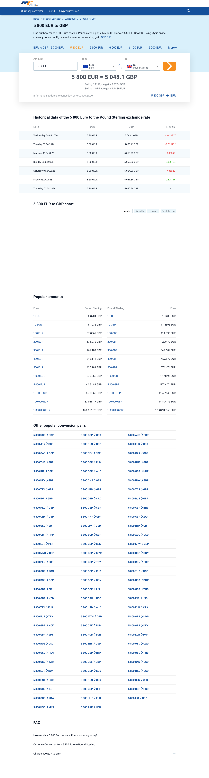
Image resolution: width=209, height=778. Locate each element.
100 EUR (38, 333)
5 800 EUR (76, 47)
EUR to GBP (40, 47)
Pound (51, 10)
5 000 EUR (39, 384)
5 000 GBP (113, 384)
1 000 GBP (113, 376)
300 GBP (112, 350)
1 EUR (36, 316)
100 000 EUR (40, 401)
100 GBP (112, 333)
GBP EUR (106, 37)
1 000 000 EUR (41, 410)
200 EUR (38, 341)
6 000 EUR (115, 47)
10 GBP (111, 324)
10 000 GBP (114, 393)
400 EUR (38, 359)
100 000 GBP (114, 401)
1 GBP (110, 316)
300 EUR (38, 350)
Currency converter (32, 10)
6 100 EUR (135, 47)
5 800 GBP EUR (163, 95)
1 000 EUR (39, 376)
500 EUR (38, 367)
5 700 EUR (57, 47)
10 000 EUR (40, 393)
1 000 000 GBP (115, 410)
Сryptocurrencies (69, 10)
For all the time (168, 211)
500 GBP (112, 367)
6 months (140, 211)
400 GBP (112, 359)
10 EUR (37, 324)
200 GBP (112, 341)
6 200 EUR (155, 47)
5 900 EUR (96, 47)
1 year (153, 211)
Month (127, 211)
